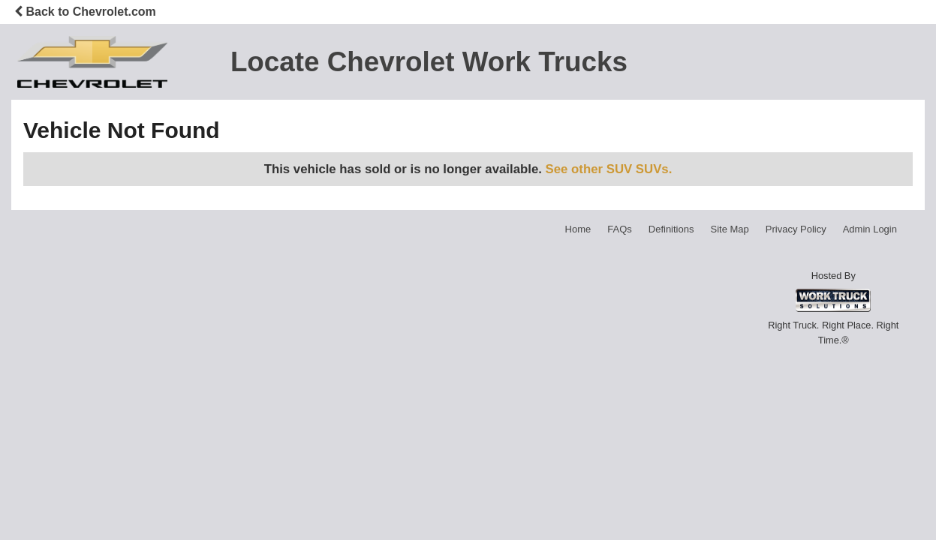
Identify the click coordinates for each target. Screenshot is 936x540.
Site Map (729, 229)
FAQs (619, 229)
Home (578, 229)
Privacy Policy (796, 229)
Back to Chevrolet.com (85, 11)
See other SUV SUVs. (609, 169)
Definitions (671, 229)
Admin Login (870, 229)
